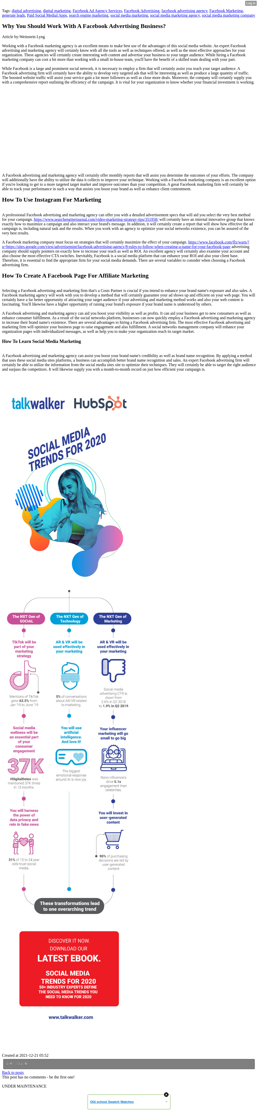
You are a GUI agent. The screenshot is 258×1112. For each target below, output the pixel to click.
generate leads (13, 15)
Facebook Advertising (141, 11)
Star (21, 1064)
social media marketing (129, 15)
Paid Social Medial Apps (47, 15)
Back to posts (13, 1072)
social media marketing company (228, 15)
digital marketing (57, 11)
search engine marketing (88, 15)
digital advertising (26, 11)
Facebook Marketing (226, 11)
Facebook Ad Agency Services (97, 11)
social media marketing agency (175, 15)
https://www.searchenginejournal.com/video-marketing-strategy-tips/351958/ (96, 219)
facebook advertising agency (184, 11)
